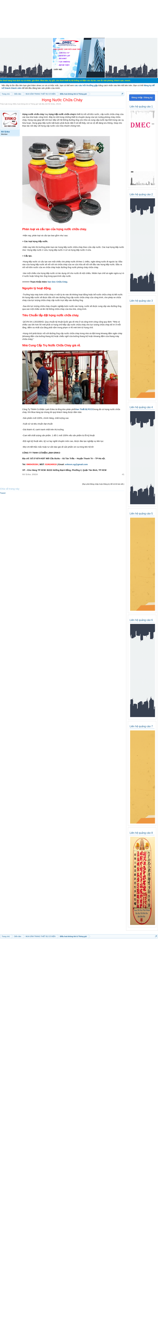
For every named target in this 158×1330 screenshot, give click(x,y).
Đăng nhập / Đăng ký (142, 97)
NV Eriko (51, 104)
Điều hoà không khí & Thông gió (25, 104)
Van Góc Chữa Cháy (57, 282)
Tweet (3, 493)
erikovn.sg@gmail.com (76, 464)
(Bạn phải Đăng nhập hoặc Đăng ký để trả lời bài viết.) (103, 484)
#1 (123, 474)
